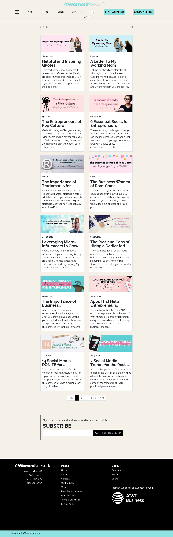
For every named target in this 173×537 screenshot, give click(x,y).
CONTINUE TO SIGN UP (108, 433)
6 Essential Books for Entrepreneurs (109, 123)
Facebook (116, 470)
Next (102, 398)
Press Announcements (71, 491)
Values (64, 487)
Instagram (116, 474)
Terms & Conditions (70, 500)
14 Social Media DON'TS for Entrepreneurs (56, 363)
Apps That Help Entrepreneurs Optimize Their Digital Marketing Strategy (110, 303)
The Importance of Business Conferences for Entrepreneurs (59, 303)
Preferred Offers (68, 495)
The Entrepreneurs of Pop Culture (61, 123)
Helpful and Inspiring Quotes (61, 63)
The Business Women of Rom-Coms (110, 184)
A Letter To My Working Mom (103, 63)
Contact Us (66, 479)
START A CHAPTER (114, 12)
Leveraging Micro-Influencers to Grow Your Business (60, 244)
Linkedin (116, 479)
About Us (65, 474)
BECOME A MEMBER (143, 12)
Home (64, 470)
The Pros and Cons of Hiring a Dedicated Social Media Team (109, 244)
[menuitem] (31, 12)
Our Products (67, 483)
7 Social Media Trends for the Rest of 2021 (110, 363)
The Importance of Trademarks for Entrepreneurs (59, 184)
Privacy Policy (67, 504)
